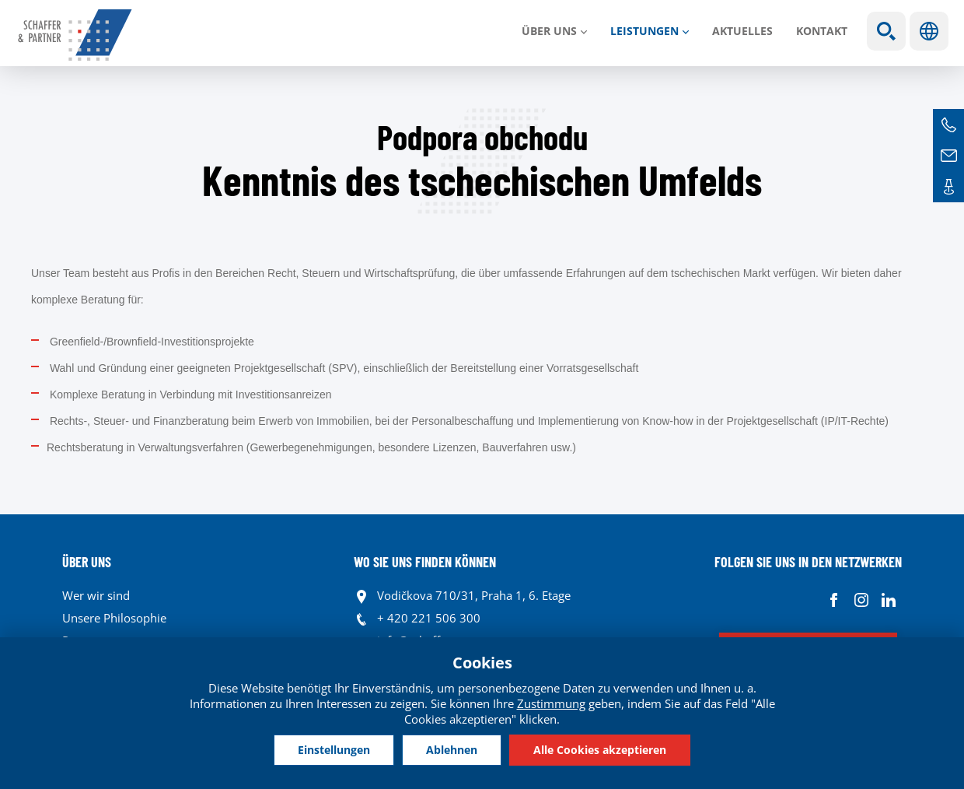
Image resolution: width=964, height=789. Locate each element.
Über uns (549, 30)
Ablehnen (451, 749)
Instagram (861, 599)
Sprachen (929, 31)
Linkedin (888, 599)
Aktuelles (742, 30)
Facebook (833, 599)
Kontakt (821, 30)
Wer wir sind (96, 595)
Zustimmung (551, 703)
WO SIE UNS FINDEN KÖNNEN (425, 561)
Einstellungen (334, 749)
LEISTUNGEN (644, 30)
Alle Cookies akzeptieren (599, 749)
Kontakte (948, 186)
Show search (886, 31)
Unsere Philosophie (114, 618)
